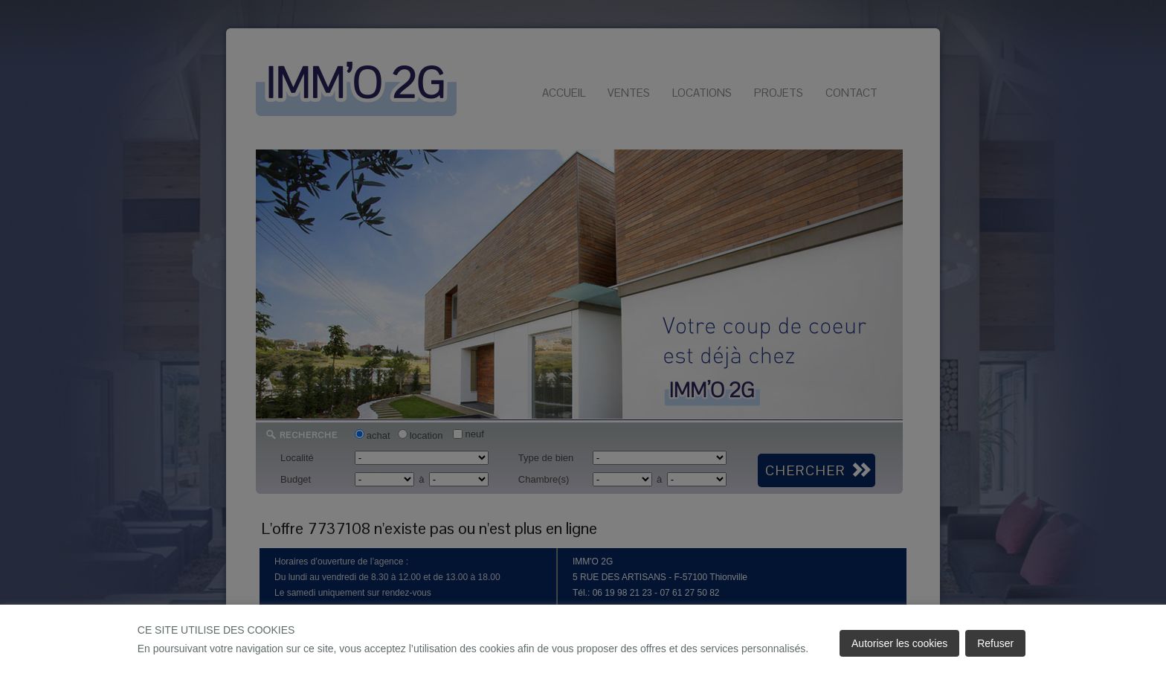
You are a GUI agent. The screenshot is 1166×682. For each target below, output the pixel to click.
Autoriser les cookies (899, 643)
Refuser (995, 643)
